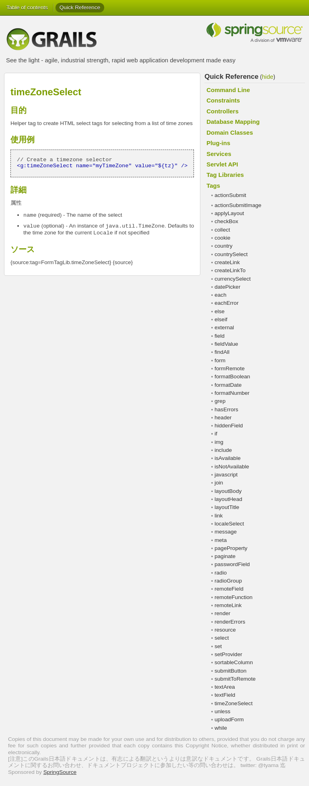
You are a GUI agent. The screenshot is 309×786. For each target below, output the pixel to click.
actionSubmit (230, 195)
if (215, 434)
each (220, 295)
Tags (213, 185)
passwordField (232, 564)
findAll (221, 352)
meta (220, 540)
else (219, 311)
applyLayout (229, 213)
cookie (222, 238)
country (223, 246)
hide (267, 76)
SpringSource (59, 772)
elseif (220, 319)
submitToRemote (234, 679)
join (218, 483)
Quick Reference (80, 7)
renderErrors (229, 622)
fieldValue (226, 344)
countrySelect (230, 254)
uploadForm (229, 719)
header (222, 418)
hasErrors (226, 409)
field (219, 336)
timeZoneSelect (233, 703)
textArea (224, 687)
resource (225, 630)
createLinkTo (229, 270)
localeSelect (229, 524)
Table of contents (27, 7)
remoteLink (227, 605)
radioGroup (228, 581)
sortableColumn (233, 662)
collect (222, 230)
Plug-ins (218, 143)
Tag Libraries (225, 174)
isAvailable (227, 458)
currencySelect (232, 279)
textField (224, 695)
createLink (227, 262)
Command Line (228, 89)
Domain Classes (229, 132)
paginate (224, 556)
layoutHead (228, 499)
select (221, 638)
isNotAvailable (231, 467)
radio (220, 573)
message (225, 532)
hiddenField (228, 426)
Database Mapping (233, 121)
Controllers (222, 111)
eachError (226, 303)
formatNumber (231, 393)
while (220, 728)
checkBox (226, 221)
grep (219, 401)
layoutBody (227, 491)
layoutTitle (226, 507)
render (222, 613)
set (218, 646)
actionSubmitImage (237, 205)
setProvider (228, 654)
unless (222, 711)
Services (218, 153)
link (218, 516)
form (219, 360)
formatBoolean (232, 377)
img (218, 442)
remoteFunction (233, 597)
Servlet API (222, 164)
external (224, 327)
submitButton (230, 671)
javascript (225, 475)
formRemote (229, 368)
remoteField (228, 589)
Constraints (223, 100)
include (223, 450)
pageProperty (230, 548)
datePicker (227, 287)
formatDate (227, 385)
